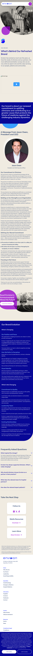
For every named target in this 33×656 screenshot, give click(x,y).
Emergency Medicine (8, 584)
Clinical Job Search (8, 614)
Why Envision (6, 612)
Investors (5, 595)
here (29, 643)
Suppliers (5, 593)
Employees (5, 597)
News (4, 623)
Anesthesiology (7, 582)
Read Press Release (7, 303)
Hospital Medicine (7, 587)
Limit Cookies (24, 651)
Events (5, 621)
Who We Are (6, 569)
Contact (5, 600)
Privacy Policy (22, 646)
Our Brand (5, 571)
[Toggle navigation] (30, 4)
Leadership (6, 574)
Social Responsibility (8, 576)
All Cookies (9, 651)
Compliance (6, 630)
